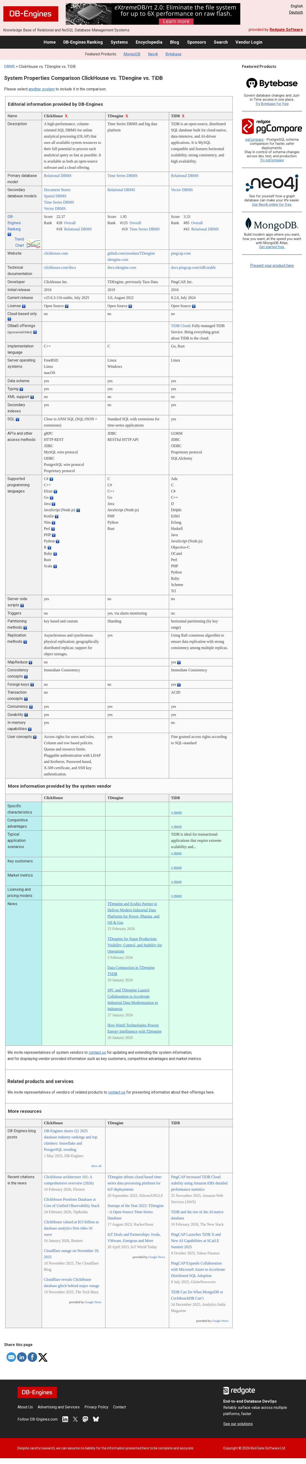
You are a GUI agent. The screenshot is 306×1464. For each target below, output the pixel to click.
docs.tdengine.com (121, 267)
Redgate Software (286, 29)
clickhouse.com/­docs (60, 267)
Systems (119, 42)
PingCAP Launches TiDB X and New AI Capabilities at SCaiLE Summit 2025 (196, 1240)
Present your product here (272, 265)
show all (96, 1166)
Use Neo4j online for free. (272, 205)
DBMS (9, 66)
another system (42, 89)
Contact (119, 1407)
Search (221, 42)
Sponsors (196, 42)
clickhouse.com (56, 253)
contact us (97, 1052)
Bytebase (173, 54)
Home (50, 42)
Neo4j (153, 54)
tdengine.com (117, 260)
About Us (25, 1407)
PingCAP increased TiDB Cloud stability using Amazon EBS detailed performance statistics (199, 1183)
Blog (174, 42)
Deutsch (296, 12)
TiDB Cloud (180, 326)
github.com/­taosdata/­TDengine (131, 253)
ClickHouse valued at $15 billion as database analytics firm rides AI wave (71, 1228)
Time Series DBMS (122, 176)
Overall (70, 223)
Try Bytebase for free (272, 104)
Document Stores (57, 190)
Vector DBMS (55, 208)
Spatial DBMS (55, 196)
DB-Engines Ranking (83, 42)
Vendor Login (248, 42)
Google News (93, 1302)
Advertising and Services (59, 1407)
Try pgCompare (272, 160)
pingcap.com (181, 253)
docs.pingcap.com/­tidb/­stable (193, 267)
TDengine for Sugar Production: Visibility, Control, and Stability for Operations (134, 945)
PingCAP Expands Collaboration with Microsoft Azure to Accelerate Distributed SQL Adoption (198, 1269)
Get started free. (272, 247)
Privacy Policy (96, 1407)
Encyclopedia (149, 42)
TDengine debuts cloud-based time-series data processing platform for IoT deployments (134, 1183)
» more (176, 812)
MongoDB (132, 54)
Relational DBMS (57, 176)
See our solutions (238, 1424)
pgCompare (254, 140)
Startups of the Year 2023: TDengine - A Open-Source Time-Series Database (135, 1212)
